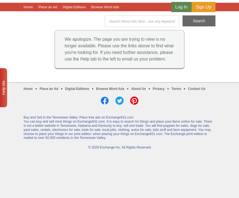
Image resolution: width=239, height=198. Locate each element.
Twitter (119, 101)
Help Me (3, 88)
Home (28, 7)
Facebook (105, 101)
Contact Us (197, 89)
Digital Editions (74, 7)
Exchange (62, 21)
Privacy (159, 89)
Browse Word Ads (105, 7)
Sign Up (203, 7)
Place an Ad (47, 7)
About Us (138, 89)
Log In (181, 7)
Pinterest (134, 101)
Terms (176, 89)
